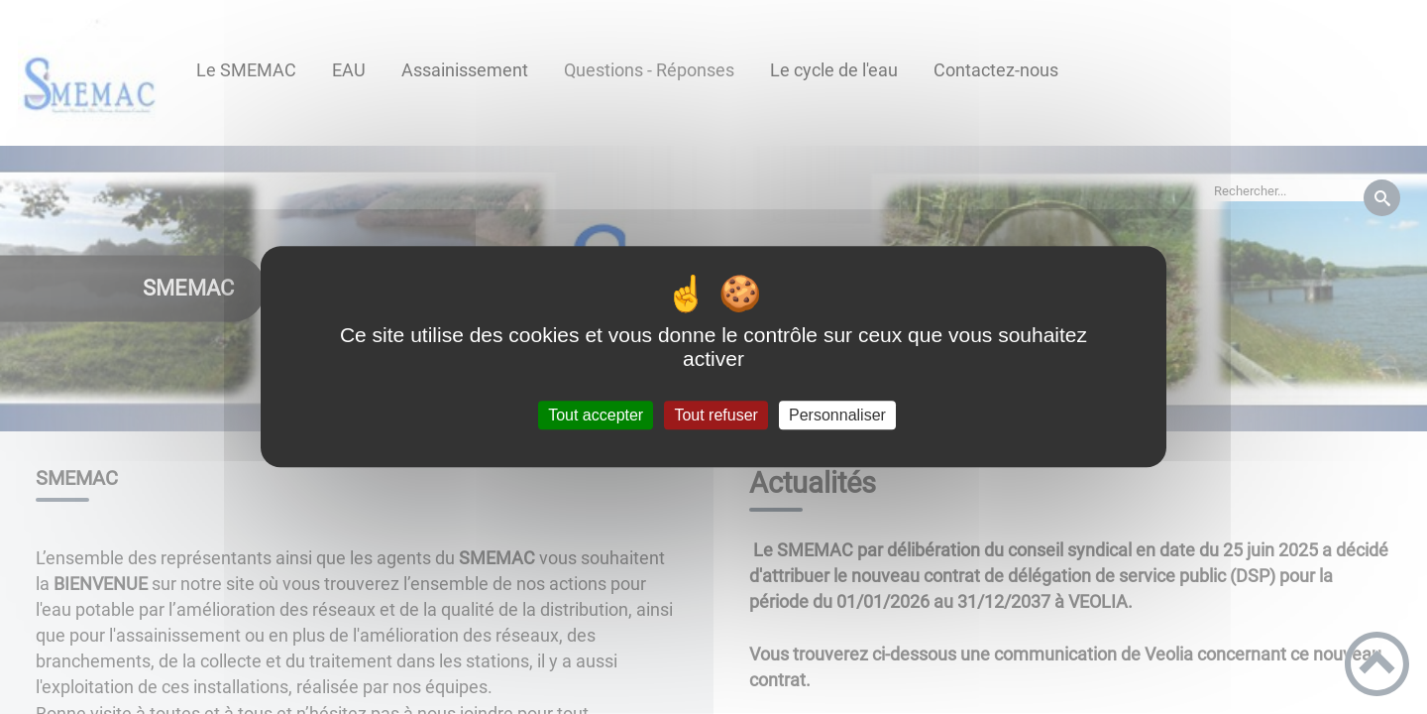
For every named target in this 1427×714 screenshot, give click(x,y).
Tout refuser (715, 415)
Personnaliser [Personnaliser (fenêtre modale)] (837, 415)
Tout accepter (595, 415)
